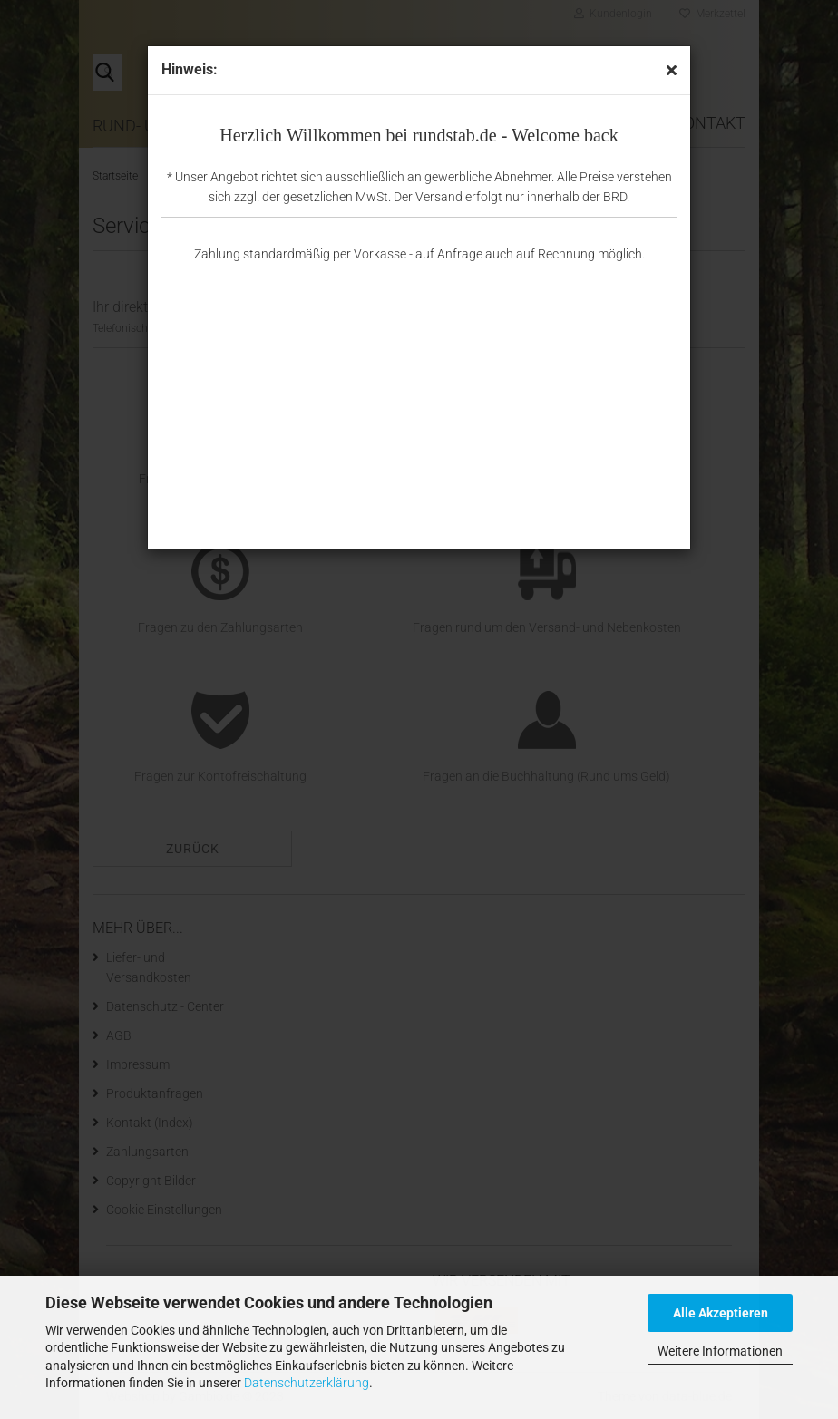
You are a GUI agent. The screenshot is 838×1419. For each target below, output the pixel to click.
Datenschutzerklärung (306, 1382)
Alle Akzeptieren (720, 1313)
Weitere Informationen (720, 1351)
